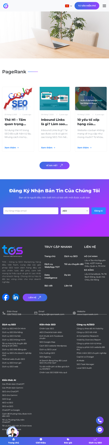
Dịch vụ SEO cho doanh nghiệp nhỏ (16, 354)
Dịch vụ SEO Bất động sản (14, 349)
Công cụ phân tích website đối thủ (91, 348)
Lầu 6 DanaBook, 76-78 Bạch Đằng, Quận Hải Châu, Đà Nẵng (95, 277)
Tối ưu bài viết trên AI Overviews (17, 426)
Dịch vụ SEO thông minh (13, 340)
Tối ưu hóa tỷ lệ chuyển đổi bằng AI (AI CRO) (14, 344)
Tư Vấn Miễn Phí (87, 5)
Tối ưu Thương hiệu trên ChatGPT (13, 421)
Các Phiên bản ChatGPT (13, 384)
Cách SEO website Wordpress (53, 346)
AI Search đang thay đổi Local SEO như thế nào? (53, 361)
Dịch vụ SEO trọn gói (11, 363)
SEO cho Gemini (9, 395)
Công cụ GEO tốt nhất (87, 332)
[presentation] (25, 222)
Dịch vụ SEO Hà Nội (11, 336)
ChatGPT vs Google (11, 410)
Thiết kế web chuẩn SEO (13, 359)
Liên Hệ (35, 297)
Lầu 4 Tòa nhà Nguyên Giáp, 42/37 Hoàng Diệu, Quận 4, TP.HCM (95, 263)
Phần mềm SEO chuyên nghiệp (91, 353)
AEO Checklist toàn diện (50, 332)
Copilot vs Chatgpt (85, 357)
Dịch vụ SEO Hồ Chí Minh (14, 328)
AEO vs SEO (7, 403)
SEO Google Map (47, 342)
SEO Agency (45, 357)
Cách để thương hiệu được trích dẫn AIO (17, 415)
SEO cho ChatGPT (10, 391)
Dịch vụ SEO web (10, 366)
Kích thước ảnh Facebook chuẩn (51, 337)
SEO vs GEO (7, 406)
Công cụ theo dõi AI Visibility (90, 328)
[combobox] (75, 210)
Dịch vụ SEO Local (48, 349)
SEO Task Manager (85, 364)
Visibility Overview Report (89, 340)
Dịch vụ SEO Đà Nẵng (12, 332)
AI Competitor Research (88, 336)
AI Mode (80, 360)
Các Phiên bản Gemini (12, 388)
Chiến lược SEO (46, 328)
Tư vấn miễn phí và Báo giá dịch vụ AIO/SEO (54, 367)
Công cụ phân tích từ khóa (89, 343)
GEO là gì (6, 399)
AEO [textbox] (65, 211)
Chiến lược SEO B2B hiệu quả (53, 372)
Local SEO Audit (84, 368)
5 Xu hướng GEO (47, 353)
